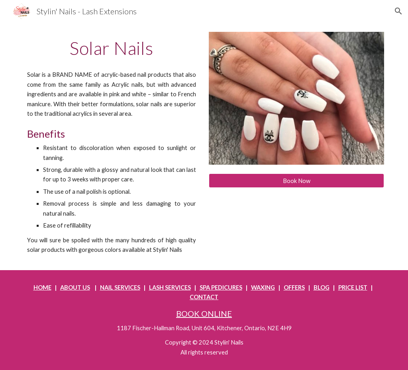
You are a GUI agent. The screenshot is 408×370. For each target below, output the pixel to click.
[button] (398, 11)
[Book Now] (296, 180)
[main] (112, 48)
